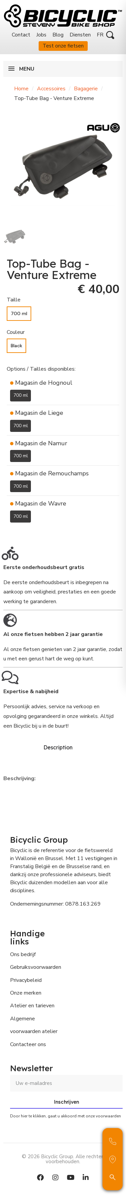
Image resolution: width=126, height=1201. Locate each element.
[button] (110, 35)
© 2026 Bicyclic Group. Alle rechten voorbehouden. (63, 1159)
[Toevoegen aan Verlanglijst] (11, 533)
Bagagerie (86, 88)
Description (58, 747)
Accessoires (51, 88)
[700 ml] (19, 313)
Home (21, 88)
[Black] (16, 346)
